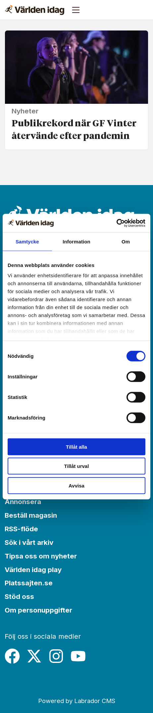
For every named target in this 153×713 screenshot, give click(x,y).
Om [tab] (126, 241)
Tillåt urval (76, 466)
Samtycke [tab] (27, 241)
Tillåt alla (76, 446)
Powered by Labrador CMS (76, 700)
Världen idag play (33, 569)
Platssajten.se (29, 583)
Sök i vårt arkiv (29, 542)
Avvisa (76, 485)
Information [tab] (76, 241)
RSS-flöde (21, 529)
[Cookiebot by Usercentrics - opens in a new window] (116, 223)
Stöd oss (19, 596)
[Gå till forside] (34, 10)
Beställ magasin (31, 515)
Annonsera (23, 501)
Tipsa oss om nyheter (41, 556)
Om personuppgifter (38, 610)
